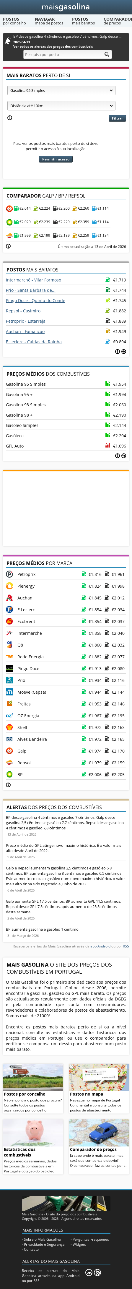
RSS (126, 946)
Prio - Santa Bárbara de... (31, 290)
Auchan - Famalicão (25, 331)
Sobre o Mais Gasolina (42, 1239)
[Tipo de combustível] (61, 90)
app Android (100, 946)
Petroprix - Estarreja (25, 321)
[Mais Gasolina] (66, 7)
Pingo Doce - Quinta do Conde (35, 300)
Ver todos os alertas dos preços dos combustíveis (53, 46)
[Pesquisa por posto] (67, 54)
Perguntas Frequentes (91, 1239)
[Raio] (61, 106)
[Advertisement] (66, 508)
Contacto (31, 1249)
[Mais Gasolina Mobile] (88, 1272)
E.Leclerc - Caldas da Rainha (34, 341)
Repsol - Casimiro (23, 311)
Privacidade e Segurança (44, 1244)
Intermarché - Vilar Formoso (33, 280)
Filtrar (117, 118)
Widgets (79, 1244)
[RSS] (97, 1272)
